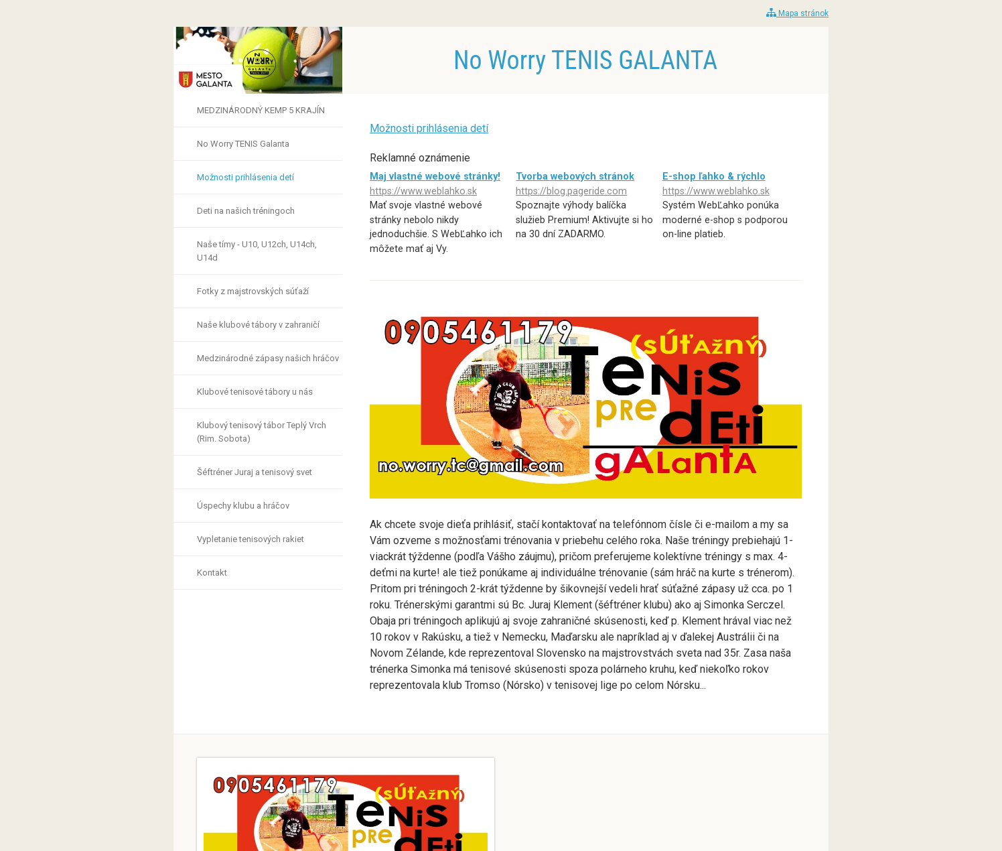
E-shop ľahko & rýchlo (732, 184)
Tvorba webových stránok (585, 184)
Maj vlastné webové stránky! (439, 184)
